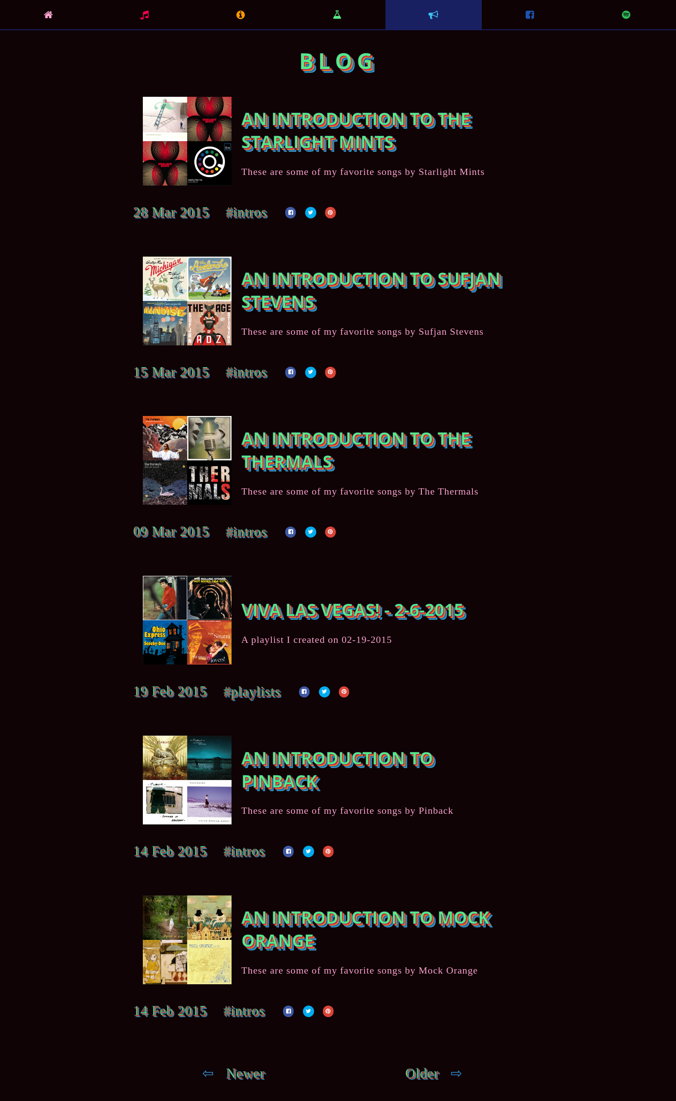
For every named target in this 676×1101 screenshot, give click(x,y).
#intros (246, 212)
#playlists (252, 691)
